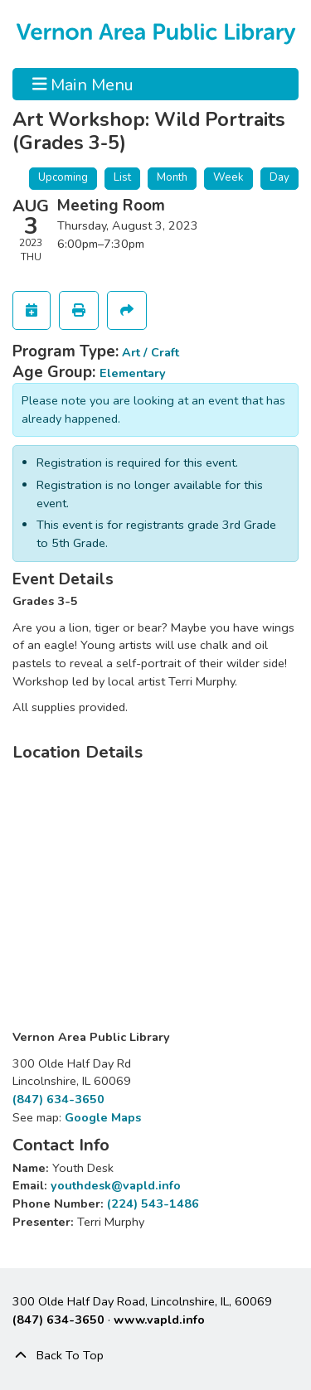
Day (279, 177)
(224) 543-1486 (153, 1203)
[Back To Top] (155, 1356)
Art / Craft (150, 352)
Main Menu (83, 83)
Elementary (133, 373)
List (122, 177)
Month (172, 177)
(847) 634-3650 (58, 1099)
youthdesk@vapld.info (116, 1185)
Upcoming (63, 177)
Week (228, 177)
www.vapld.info (159, 1319)
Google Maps (103, 1117)
